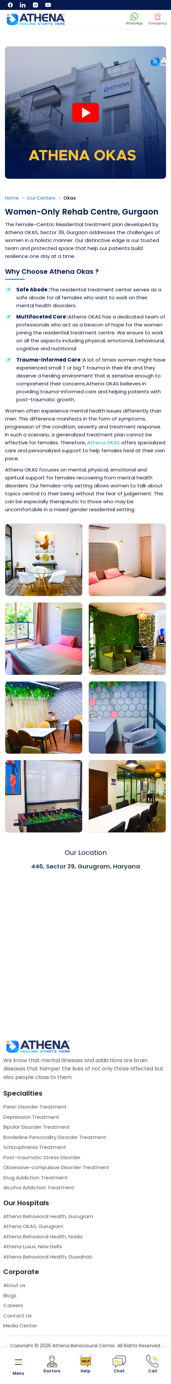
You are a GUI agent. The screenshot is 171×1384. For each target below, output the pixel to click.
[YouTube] (48, 5)
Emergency (157, 19)
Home (12, 198)
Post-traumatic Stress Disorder (42, 1157)
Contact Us (17, 1315)
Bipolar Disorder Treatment (36, 1126)
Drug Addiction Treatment (35, 1177)
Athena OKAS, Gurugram (33, 1226)
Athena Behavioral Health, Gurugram (48, 1216)
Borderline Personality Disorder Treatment (54, 1137)
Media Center (20, 1325)
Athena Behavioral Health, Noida (43, 1236)
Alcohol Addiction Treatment (39, 1187)
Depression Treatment (31, 1116)
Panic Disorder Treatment (35, 1106)
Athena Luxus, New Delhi (32, 1246)
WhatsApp (134, 19)
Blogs (10, 1295)
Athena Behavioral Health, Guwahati (47, 1256)
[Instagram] (35, 5)
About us (14, 1285)
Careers (13, 1305)
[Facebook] (10, 5)
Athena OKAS (103, 442)
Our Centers (42, 198)
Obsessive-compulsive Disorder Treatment (56, 1167)
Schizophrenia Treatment (34, 1147)
